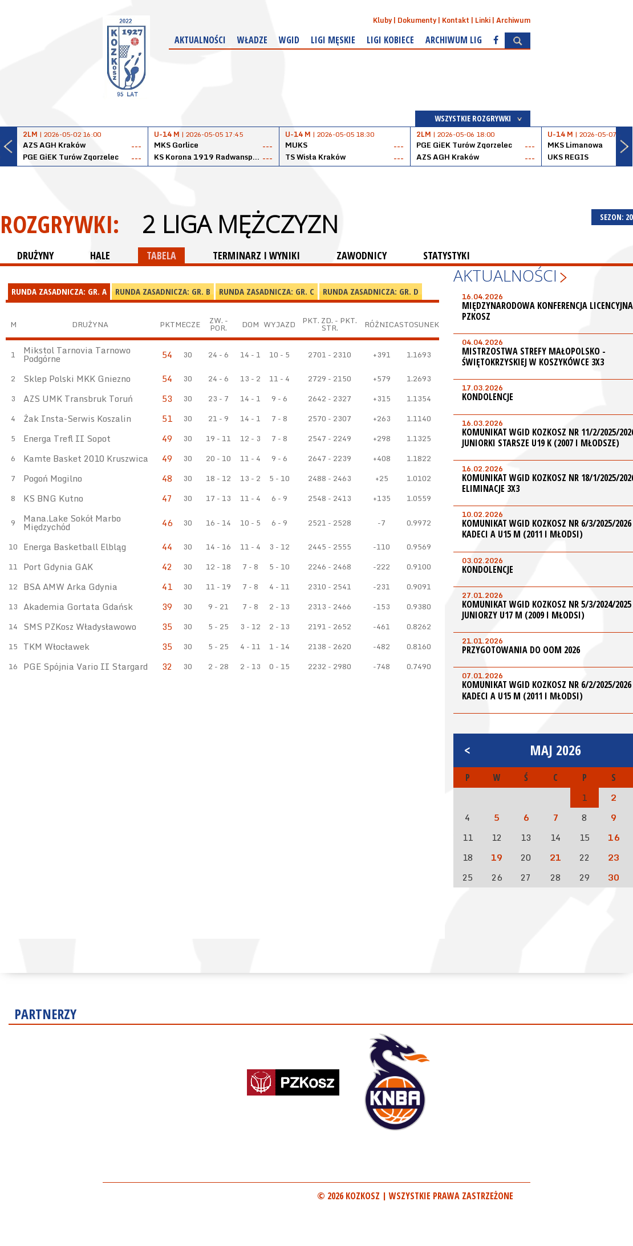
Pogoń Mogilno (52, 478)
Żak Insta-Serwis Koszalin (77, 418)
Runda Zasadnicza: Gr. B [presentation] (162, 291)
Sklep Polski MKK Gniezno (77, 378)
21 (555, 857)
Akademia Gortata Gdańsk (78, 606)
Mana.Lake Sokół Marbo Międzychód (72, 522)
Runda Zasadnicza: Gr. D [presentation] (371, 291)
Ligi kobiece (390, 40)
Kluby (382, 20)
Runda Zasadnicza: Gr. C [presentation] (266, 291)
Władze (252, 40)
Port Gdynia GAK (58, 566)
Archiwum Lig (453, 40)
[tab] (59, 292)
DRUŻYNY (35, 255)
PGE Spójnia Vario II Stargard (85, 666)
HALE (100, 255)
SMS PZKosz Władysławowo (79, 626)
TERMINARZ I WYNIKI (256, 255)
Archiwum (513, 20)
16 (613, 837)
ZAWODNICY (361, 255)
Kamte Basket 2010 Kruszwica (85, 458)
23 (613, 857)
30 (613, 877)
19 (496, 857)
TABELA (161, 255)
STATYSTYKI (446, 255)
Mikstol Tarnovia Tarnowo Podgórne (77, 354)
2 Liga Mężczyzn (240, 224)
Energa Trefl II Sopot (67, 438)
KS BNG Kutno (53, 498)
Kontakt (455, 20)
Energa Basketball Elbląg (74, 546)
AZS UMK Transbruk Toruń (78, 398)
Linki (482, 20)
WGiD (289, 40)
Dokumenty (416, 20)
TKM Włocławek (56, 646)
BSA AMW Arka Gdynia (70, 586)
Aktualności (200, 40)
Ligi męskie (333, 40)
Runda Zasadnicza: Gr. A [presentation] (59, 291)
